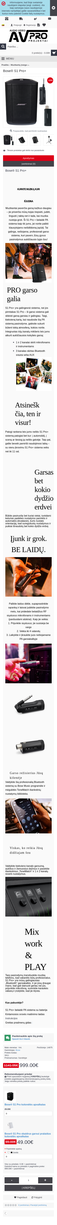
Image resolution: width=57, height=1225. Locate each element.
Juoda (12, 1152)
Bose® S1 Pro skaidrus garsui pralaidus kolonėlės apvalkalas (28, 1135)
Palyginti (38, 1197)
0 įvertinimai (23, 1205)
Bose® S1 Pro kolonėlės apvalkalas (25, 1104)
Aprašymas (28, 158)
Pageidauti (22, 1197)
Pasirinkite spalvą (14, 1149)
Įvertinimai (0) (28, 163)
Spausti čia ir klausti (21, 1039)
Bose (18, 1050)
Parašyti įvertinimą (38, 1205)
